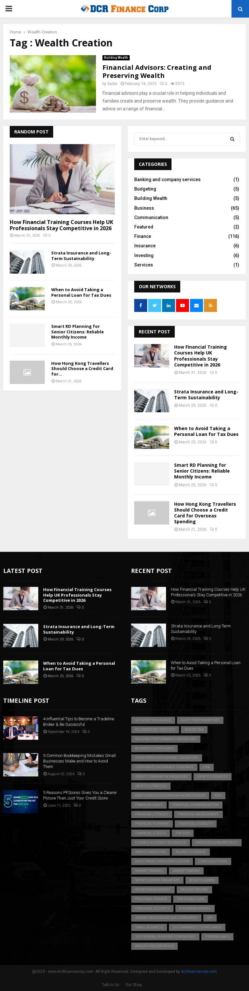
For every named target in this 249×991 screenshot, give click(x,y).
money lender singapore (157, 880)
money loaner (202, 880)
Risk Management (195, 908)
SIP (210, 918)
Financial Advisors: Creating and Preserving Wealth (156, 71)
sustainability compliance (197, 927)
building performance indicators (165, 739)
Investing (144, 255)
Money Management (153, 889)
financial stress (150, 833)
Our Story (133, 985)
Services (143, 264)
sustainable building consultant (165, 936)
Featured (143, 226)
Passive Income (194, 889)
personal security (152, 908)
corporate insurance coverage (164, 767)
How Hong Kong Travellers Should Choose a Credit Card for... (82, 368)
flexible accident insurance (160, 842)
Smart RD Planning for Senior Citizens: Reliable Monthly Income (77, 331)
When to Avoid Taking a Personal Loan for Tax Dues (81, 292)
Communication (151, 217)
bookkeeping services (155, 729)
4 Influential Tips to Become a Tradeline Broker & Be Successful (78, 721)
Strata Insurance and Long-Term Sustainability (81, 255)
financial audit (149, 805)
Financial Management (198, 814)
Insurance (145, 245)
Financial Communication (195, 805)
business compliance (154, 748)
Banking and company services (167, 179)
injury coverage (191, 852)
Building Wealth (116, 57)
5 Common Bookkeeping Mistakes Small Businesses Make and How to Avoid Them (79, 761)
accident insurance (153, 720)
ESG (218, 795)
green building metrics (217, 842)
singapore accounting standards (166, 918)
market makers (149, 871)
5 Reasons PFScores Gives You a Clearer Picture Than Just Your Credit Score (80, 795)
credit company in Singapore (161, 776)
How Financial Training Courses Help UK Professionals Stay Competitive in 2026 (61, 225)
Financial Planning (152, 823)
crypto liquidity (212, 776)
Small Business (149, 927)
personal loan (190, 899)
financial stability (196, 823)
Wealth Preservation (154, 946)
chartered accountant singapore (166, 758)
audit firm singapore (200, 720)
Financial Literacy (151, 814)
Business (144, 208)
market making (186, 871)
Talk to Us (110, 985)
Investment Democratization (162, 861)
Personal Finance (151, 899)
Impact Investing (150, 852)
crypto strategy (151, 786)
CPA (206, 767)
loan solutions (213, 861)
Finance (142, 236)
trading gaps (217, 936)
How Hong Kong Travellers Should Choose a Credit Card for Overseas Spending (205, 513)
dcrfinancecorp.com (199, 971)
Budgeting (145, 189)
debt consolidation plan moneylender (170, 795)
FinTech (183, 833)
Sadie (112, 83)
